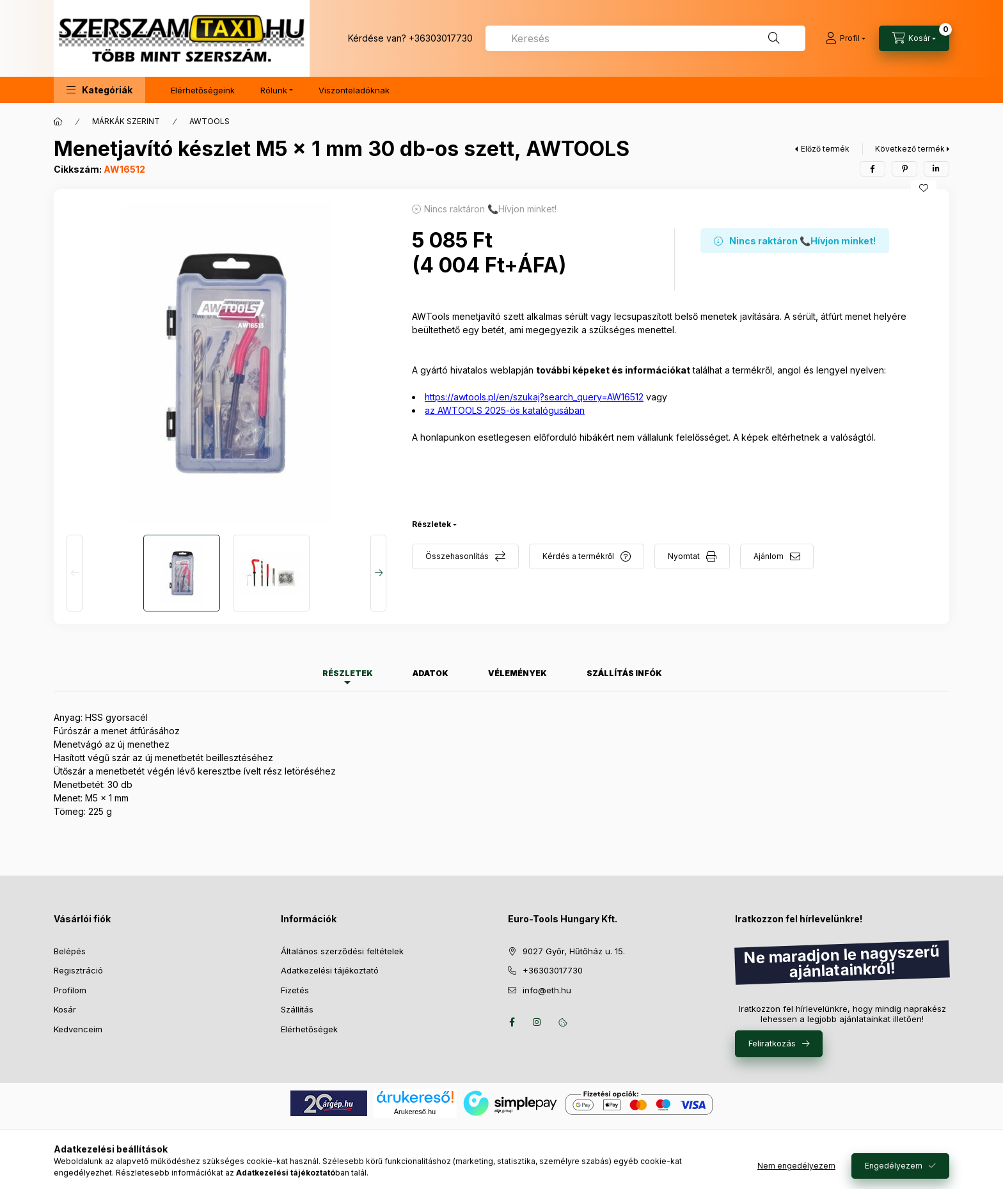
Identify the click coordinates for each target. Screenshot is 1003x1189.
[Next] (378, 573)
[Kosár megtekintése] (914, 38)
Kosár (65, 1009)
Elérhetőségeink (203, 90)
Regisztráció (78, 970)
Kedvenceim (78, 1029)
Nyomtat (684, 556)
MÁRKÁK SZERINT (126, 121)
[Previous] (75, 573)
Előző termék (825, 149)
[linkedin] (936, 169)
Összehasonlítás (457, 556)
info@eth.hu (547, 990)
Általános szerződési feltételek (342, 951)
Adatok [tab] (430, 673)
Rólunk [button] (273, 90)
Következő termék (910, 149)
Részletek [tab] (347, 673)
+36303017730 (441, 38)
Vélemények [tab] (517, 673)
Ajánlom (769, 556)
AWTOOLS (209, 121)
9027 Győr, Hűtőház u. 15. (574, 951)
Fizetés (295, 990)
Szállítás (297, 1009)
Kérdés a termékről (578, 556)
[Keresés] (774, 38)
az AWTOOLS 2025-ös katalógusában (505, 410)
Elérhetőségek (309, 1029)
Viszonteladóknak (354, 90)
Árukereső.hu (415, 1111)
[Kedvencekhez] (923, 188)
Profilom (70, 990)
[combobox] (645, 38)
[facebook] (872, 169)
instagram (537, 1022)
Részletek (431, 524)
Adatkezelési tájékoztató (330, 970)
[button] (99, 90)
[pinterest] (904, 169)
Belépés (70, 951)
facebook (512, 1022)
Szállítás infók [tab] (624, 673)
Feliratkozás (772, 1043)
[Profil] (845, 38)
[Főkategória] (58, 121)
